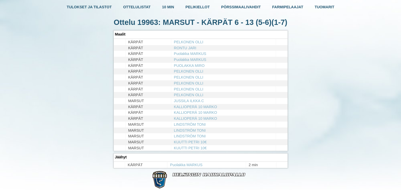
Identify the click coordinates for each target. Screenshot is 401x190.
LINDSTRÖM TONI (190, 124)
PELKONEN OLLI (188, 42)
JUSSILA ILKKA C (189, 101)
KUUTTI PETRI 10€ (190, 142)
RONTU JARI (185, 48)
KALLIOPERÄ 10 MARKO (195, 107)
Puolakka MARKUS (190, 54)
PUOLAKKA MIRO (189, 66)
